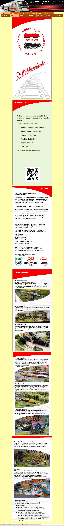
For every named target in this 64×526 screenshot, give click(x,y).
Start (3, 13)
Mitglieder (31, 15)
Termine (12, 13)
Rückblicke (48, 13)
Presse (21, 15)
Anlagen (39, 13)
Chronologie (40, 15)
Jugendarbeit (22, 13)
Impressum (4, 15)
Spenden (48, 15)
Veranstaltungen (32, 13)
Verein (12, 15)
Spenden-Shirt (58, 15)
